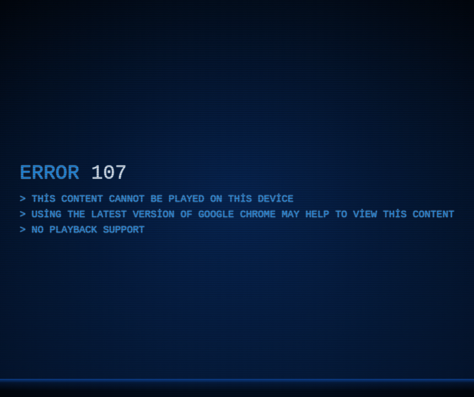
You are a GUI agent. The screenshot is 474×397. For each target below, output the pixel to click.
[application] (237, 198)
